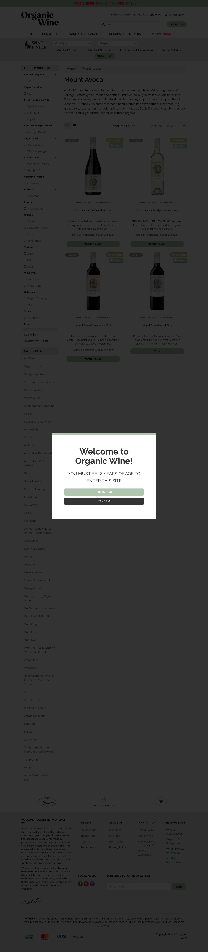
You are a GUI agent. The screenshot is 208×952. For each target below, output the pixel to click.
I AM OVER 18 (104, 492)
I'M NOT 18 (104, 501)
